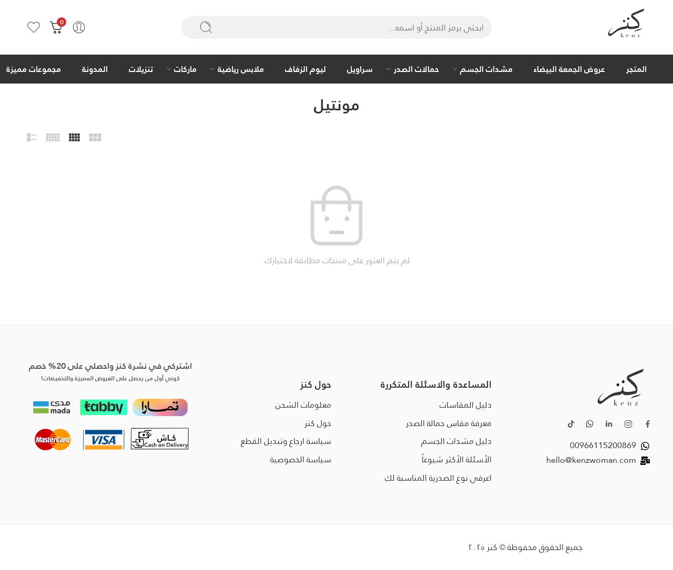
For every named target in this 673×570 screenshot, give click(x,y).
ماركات (185, 69)
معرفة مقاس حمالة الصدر (449, 423)
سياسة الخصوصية (300, 459)
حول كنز (317, 423)
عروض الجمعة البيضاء (569, 69)
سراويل (360, 69)
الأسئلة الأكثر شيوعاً (457, 459)
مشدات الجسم (486, 69)
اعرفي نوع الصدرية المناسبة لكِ (438, 478)
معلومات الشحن (303, 405)
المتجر (636, 69)
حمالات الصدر (416, 69)
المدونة (95, 69)
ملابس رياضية (241, 69)
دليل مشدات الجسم (456, 441)
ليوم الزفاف (305, 69)
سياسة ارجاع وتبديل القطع (286, 441)
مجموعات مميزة (33, 69)
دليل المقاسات (466, 405)
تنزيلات (141, 69)
